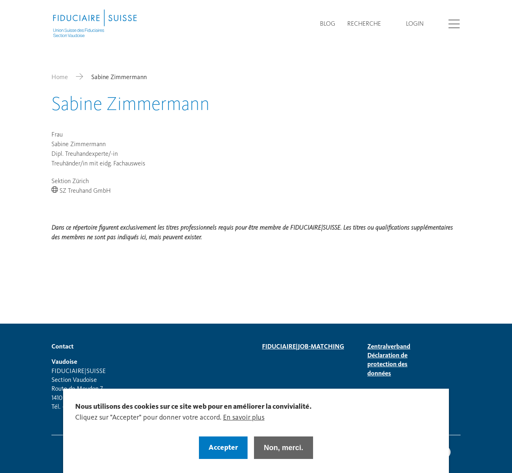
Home (59, 77)
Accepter (223, 453)
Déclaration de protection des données (387, 365)
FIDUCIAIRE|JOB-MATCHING (303, 347)
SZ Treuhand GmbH (85, 191)
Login (415, 24)
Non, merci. (283, 453)
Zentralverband (388, 347)
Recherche (364, 24)
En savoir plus (243, 422)
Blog (327, 24)
